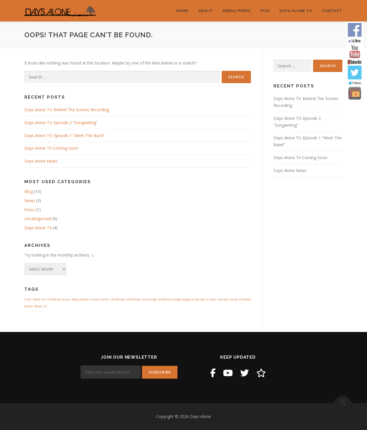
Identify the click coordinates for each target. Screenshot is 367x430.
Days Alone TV (296, 11)
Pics (265, 11)
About (205, 11)
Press (29, 209)
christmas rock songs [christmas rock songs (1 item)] (141, 299)
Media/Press (237, 11)
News (29, 200)
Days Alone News (40, 161)
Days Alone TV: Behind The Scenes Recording (66, 109)
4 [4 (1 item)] (25, 299)
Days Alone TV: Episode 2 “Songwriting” (60, 122)
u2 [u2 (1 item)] (45, 306)
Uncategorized (37, 218)
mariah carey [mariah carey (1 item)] (227, 299)
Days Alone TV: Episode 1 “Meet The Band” (64, 135)
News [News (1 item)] (38, 306)
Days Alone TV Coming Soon (51, 148)
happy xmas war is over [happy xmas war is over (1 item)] (198, 299)
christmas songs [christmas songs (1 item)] (168, 299)
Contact (332, 11)
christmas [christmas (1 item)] (117, 299)
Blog (28, 191)
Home (182, 11)
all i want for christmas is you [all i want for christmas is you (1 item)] (48, 299)
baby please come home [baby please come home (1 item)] (90, 299)
